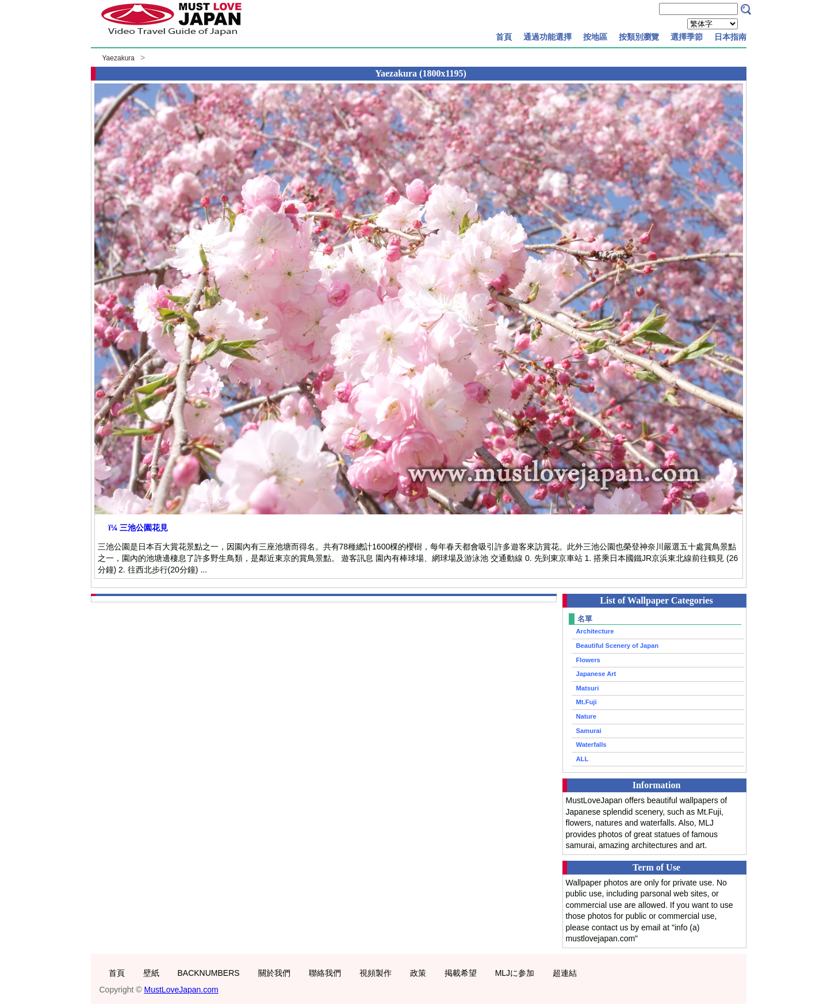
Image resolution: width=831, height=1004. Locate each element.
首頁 (504, 36)
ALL (582, 758)
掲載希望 (461, 973)
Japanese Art (596, 673)
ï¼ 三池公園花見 (138, 527)
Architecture (595, 631)
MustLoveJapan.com (181, 989)
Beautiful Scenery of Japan (617, 645)
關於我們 (274, 973)
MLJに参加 (514, 973)
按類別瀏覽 (639, 36)
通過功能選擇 (547, 36)
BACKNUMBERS (209, 973)
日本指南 (730, 36)
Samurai (589, 730)
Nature (586, 716)
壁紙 (151, 973)
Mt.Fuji (586, 701)
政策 (418, 973)
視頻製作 (375, 973)
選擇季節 (687, 36)
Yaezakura (118, 58)
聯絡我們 (325, 973)
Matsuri (587, 688)
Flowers (588, 659)
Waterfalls (591, 744)
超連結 (565, 973)
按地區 (595, 36)
